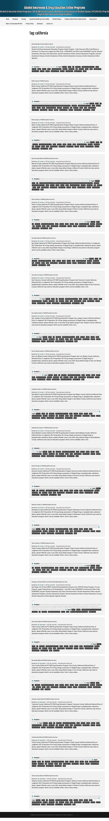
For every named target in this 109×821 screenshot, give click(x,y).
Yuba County (56, 653)
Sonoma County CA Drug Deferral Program (79, 486)
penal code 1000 (55, 71)
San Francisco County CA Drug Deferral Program (83, 295)
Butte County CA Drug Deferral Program (76, 101)
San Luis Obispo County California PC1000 (65, 373)
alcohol (78, 613)
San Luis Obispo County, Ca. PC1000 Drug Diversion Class (59, 350)
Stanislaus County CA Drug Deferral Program (80, 525)
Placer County (91, 226)
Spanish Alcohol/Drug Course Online (39, 19)
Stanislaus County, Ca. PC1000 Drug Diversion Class (57, 504)
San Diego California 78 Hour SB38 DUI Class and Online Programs (55, 611)
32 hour (64, 67)
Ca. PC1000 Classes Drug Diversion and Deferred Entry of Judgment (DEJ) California (51, 105)
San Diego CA (66, 608)
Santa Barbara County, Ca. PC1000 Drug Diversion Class (59, 427)
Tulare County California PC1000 (46, 565)
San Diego (79, 258)
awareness (34, 615)
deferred (65, 69)
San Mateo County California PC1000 (57, 411)
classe (63, 615)
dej (76, 69)
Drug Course (93, 19)
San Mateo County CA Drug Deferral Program (81, 409)
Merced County (53, 187)
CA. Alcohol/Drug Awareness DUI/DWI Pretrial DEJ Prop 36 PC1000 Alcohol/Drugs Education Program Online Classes (66, 183)
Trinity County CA (69, 761)
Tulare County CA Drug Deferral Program (77, 563)
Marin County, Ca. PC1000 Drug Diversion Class (55, 119)
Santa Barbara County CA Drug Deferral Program (83, 448)
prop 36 (62, 71)
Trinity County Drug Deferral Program (81, 763)
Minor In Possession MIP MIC (14, 24)
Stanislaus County (60, 533)
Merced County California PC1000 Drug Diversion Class (59, 158)
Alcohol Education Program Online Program (53, 43)
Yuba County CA (68, 645)
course (44, 69)
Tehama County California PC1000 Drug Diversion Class (59, 778)
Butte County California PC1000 (46, 103)
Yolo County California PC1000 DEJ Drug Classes (50, 686)
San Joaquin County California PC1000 (62, 335)
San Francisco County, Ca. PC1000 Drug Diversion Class (59, 274)
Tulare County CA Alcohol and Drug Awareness (52, 563)
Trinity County (58, 769)
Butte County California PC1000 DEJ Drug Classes (69, 103)
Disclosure (40, 24)
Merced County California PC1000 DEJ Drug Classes (74, 181)
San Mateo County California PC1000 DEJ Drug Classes (83, 411)
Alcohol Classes (57, 19)
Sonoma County (44, 494)
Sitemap (23, 19)
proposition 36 (69, 71)
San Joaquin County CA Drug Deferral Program (82, 333)
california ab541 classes (54, 615)
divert (86, 69)
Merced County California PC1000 (49, 181)
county (39, 69)
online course (35, 71)
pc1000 (47, 71)
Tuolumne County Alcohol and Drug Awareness (53, 723)
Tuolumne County (68, 730)
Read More (35, 62)
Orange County (43, 110)
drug (91, 69)
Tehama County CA (70, 799)
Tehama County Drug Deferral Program (87, 801)
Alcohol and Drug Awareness (48, 67)
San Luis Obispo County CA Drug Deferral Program (85, 371)
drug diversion (97, 69)
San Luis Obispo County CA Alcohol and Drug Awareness (55, 371)
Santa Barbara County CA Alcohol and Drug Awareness (55, 448)
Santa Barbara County (60, 456)
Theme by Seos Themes (76, 818)
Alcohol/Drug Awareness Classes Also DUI (91, 613)
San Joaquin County (60, 341)
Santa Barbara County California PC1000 (62, 450)
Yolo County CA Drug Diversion (80, 684)
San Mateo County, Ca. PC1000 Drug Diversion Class (57, 388)
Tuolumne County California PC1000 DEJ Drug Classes (67, 724)
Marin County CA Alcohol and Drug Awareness (52, 140)
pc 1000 (42, 71)
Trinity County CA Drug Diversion (83, 761)
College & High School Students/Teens (75, 19)
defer (49, 69)
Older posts (33, 812)
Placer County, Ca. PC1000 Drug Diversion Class (55, 198)
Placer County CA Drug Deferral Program (77, 220)
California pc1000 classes (88, 67)
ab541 (73, 613)
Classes (34, 69)
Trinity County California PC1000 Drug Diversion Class (58, 739)
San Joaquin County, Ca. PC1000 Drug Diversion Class (58, 312)
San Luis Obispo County (66, 379)
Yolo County (47, 692)
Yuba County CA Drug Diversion (81, 645)
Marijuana (15, 19)
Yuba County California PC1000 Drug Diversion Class (57, 624)
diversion (81, 69)
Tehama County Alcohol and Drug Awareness (52, 799)
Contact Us (49, 24)
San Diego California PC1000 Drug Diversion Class (56, 237)
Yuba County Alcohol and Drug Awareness (51, 645)
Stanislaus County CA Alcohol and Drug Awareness (54, 525)
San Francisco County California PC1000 (63, 297)
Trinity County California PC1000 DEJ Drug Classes (56, 763)
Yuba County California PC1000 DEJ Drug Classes (56, 647)
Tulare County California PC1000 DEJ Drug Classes (70, 565)
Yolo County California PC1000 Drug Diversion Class (57, 663)
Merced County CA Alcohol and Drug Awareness (53, 179)
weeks (84, 71)
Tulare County (44, 572)
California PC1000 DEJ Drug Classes (66, 258)
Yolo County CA (67, 684)
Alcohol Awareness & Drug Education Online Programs (54, 12)
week (50, 148)
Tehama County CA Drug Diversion (86, 799)
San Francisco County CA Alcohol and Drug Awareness (55, 295)
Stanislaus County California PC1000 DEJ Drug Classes (82, 527)
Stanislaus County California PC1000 (57, 527)
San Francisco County (66, 303)
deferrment (71, 69)
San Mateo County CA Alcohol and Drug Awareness (54, 409)
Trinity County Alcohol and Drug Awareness (52, 761)
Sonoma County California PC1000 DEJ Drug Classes (74, 488)
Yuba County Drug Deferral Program (80, 647)
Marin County (62, 146)
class (97, 67)
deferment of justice (56, 69)
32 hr (69, 67)
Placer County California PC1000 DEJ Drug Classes (70, 222)
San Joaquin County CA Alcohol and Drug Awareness (54, 333)
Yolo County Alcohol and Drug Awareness (51, 684)
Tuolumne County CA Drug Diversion (89, 723)
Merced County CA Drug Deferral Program (78, 179)
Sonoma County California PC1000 (50, 488)
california (78, 67)
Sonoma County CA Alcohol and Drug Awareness (53, 486)
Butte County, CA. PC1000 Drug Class (50, 80)
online (84, 301)
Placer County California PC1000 (46, 222)
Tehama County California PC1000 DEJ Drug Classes (61, 801)
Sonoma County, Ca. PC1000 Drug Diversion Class (56, 465)
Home (7, 19)
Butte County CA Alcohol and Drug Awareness (52, 101)
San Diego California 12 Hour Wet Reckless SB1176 (84, 608)
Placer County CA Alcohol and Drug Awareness (52, 220)
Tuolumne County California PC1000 (42, 724)
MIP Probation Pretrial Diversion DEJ (79, 615)
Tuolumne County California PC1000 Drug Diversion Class (60, 701)
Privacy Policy (30, 24)
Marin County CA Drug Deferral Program (77, 140)
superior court (78, 71)
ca (73, 67)
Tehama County (67, 807)
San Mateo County (59, 418)
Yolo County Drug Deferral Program (74, 686)
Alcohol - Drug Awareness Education (61, 47)
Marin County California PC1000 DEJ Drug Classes (69, 142)
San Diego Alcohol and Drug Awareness (50, 608)
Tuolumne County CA (72, 723)
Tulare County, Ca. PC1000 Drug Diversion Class (55, 542)
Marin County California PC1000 (46, 142)
